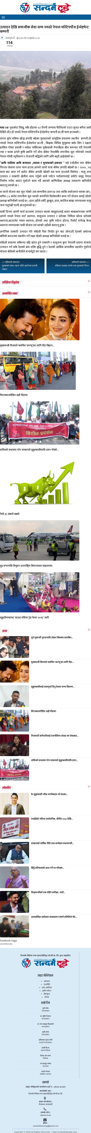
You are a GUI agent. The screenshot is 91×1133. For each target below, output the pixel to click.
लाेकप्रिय (6, 787)
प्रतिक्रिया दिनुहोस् (10, 282)
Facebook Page (8, 940)
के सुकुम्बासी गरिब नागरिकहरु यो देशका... (49, 794)
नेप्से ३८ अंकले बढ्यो (9, 514)
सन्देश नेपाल (45, 1071)
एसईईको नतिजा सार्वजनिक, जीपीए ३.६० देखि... (52, 819)
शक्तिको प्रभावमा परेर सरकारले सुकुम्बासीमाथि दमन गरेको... (29, 450)
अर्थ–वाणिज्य (47, 987)
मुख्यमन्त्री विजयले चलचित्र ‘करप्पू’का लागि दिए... (52, 662)
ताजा (4, 631)
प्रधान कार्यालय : (45, 1101)
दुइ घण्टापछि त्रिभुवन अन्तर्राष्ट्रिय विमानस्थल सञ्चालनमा (26, 566)
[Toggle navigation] (3, 17)
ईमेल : (45, 1123)
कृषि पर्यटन (46, 991)
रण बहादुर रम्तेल (45, 1063)
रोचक (46, 997)
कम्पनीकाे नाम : (46, 1091)
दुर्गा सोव (45, 1008)
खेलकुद (47, 994)
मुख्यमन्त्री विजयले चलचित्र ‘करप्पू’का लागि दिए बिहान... (27, 345)
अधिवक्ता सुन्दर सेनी (45, 1040)
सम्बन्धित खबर (9, 293)
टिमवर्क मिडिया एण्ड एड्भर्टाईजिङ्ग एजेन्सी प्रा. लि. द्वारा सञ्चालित (45, 955)
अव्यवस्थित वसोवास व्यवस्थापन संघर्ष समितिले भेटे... (54, 917)
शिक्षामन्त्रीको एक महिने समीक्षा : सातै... (48, 893)
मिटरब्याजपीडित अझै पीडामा (14, 395)
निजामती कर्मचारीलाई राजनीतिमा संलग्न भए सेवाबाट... (55, 736)
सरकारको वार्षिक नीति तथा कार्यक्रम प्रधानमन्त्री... (52, 843)
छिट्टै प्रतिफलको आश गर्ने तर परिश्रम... (47, 868)
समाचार (47, 981)
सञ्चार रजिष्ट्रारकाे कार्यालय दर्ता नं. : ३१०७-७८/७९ (45, 1087)
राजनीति (47, 984)
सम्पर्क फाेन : (46, 1112)
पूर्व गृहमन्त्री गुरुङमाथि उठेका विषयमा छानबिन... (52, 638)
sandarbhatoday (6, 943)
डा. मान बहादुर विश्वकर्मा (45, 1024)
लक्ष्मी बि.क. (46, 1048)
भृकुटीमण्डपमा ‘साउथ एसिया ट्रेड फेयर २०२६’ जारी (24, 617)
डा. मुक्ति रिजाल (45, 1016)
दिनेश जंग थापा (45, 1056)
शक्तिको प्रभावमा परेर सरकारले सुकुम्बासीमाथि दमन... (54, 760)
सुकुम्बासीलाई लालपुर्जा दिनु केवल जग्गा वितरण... (52, 687)
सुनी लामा (45, 1032)
